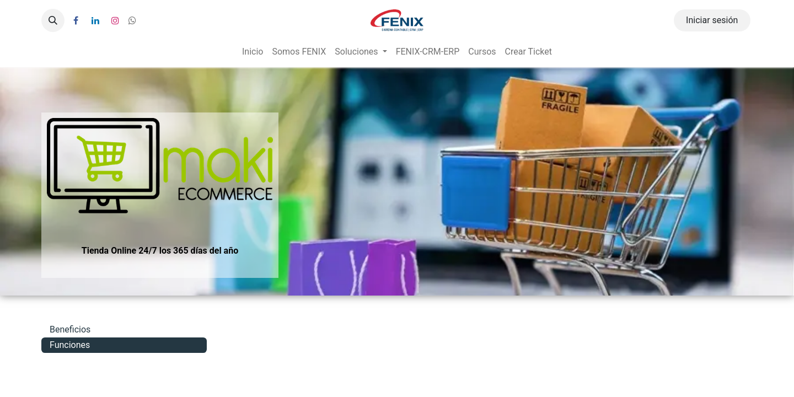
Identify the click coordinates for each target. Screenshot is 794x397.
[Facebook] (75, 20)
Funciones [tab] (70, 345)
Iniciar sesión (712, 20)
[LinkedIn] (95, 20)
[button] (53, 20)
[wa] (132, 20)
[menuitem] (252, 52)
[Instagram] (115, 20)
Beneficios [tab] (70, 329)
